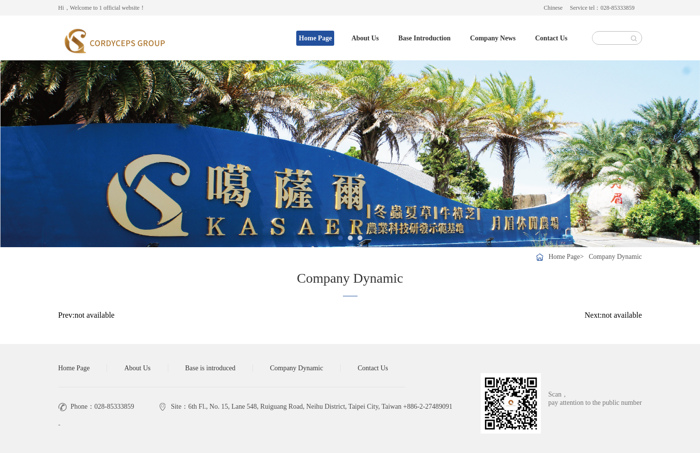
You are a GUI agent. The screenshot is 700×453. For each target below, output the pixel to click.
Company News (493, 38)
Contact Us (551, 38)
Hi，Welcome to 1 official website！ (101, 7)
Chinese (553, 7)
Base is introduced (210, 368)
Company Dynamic (615, 256)
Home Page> (566, 256)
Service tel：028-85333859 (602, 7)
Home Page (315, 38)
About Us (364, 38)
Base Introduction (424, 38)
